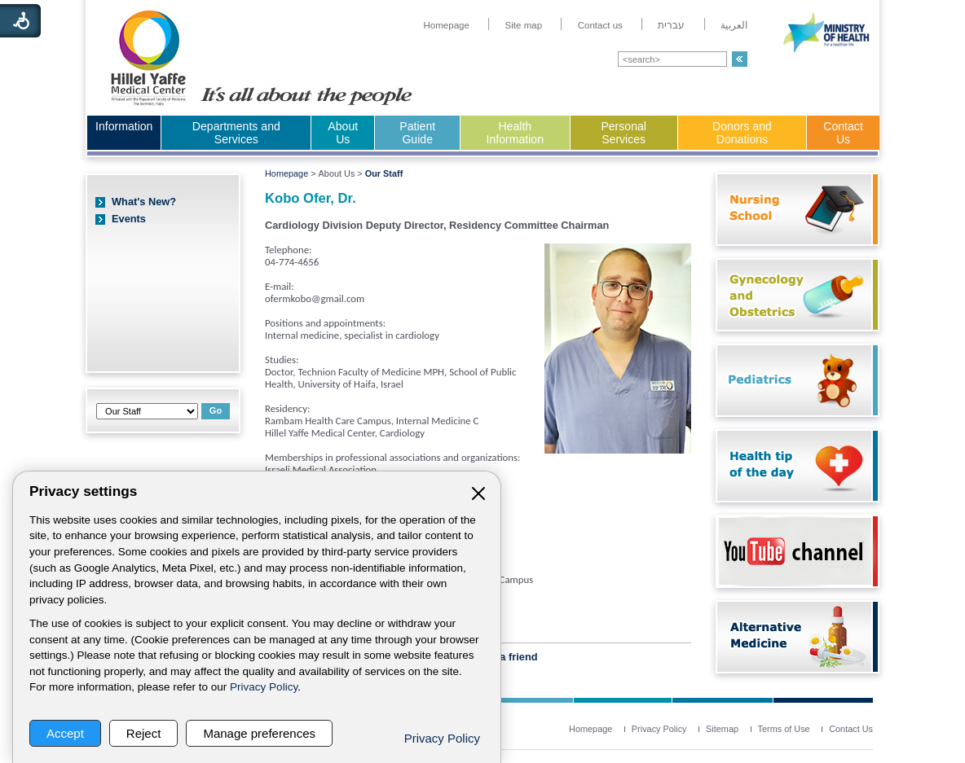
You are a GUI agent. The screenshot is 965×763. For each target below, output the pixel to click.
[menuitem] (446, 25)
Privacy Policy (263, 687)
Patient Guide (417, 133)
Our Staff (384, 173)
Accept (65, 733)
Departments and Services (236, 133)
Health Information (515, 133)
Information (123, 126)
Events (129, 219)
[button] (739, 59)
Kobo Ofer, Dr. (310, 198)
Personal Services (623, 133)
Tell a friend (509, 657)
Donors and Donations (742, 133)
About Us (343, 133)
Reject (143, 733)
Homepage (286, 173)
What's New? (144, 201)
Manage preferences (259, 733)
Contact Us (843, 133)
